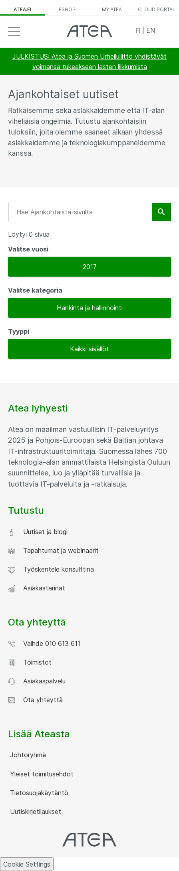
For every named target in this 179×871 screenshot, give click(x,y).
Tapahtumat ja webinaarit (53, 550)
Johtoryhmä (27, 755)
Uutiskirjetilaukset (34, 812)
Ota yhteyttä (35, 700)
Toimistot (30, 662)
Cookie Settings (26, 864)
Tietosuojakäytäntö (38, 793)
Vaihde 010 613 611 (44, 643)
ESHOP (67, 9)
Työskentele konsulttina (51, 569)
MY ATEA (112, 9)
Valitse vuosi (28, 249)
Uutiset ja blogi (38, 532)
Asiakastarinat (36, 588)
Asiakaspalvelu (37, 681)
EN (150, 30)
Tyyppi (18, 331)
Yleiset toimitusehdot (41, 774)
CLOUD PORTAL (156, 9)
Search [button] (165, 31)
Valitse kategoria (35, 290)
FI (138, 30)
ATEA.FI (22, 9)
